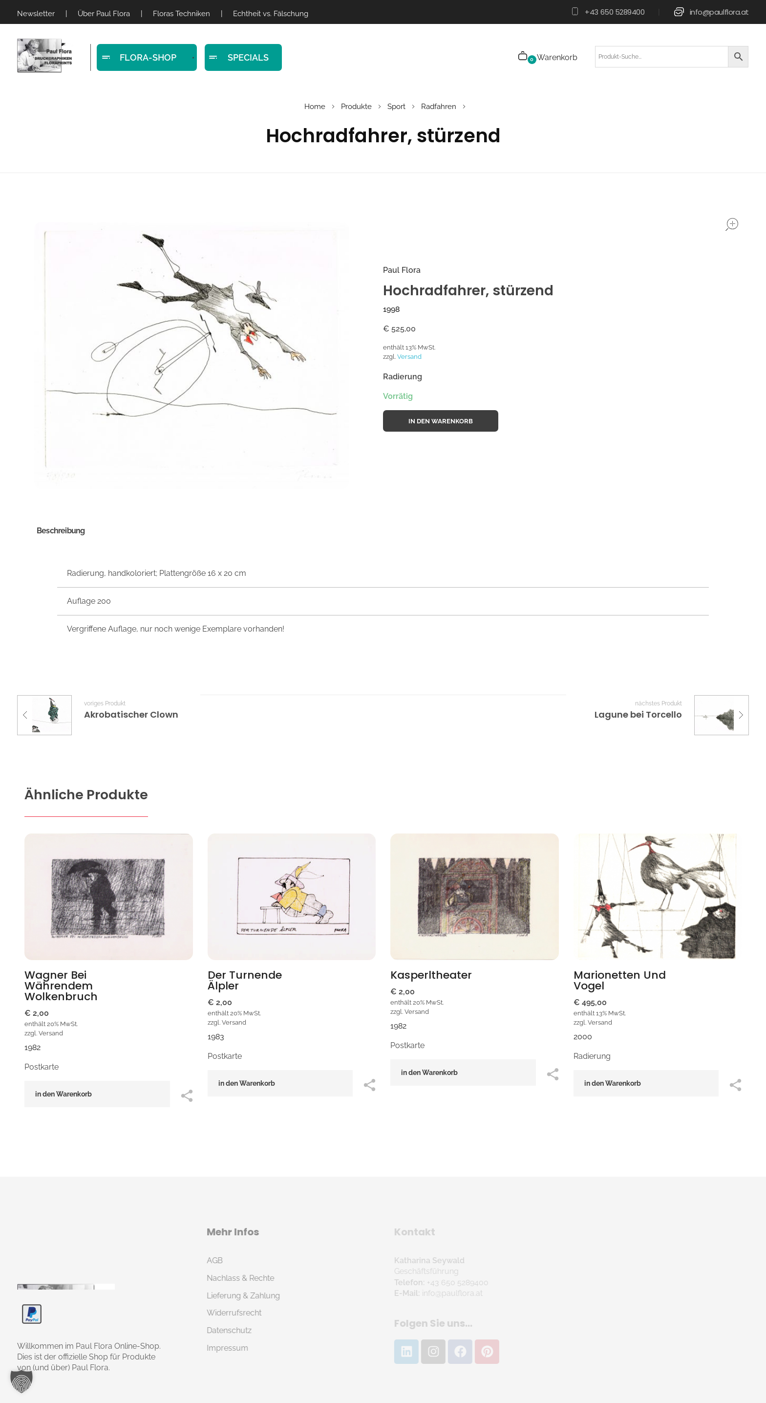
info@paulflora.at (719, 12)
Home (314, 106)
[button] (21, 1381)
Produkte (356, 106)
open (732, 224)
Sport (396, 106)
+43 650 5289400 (614, 12)
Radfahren (438, 106)
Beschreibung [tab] (61, 530)
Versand (409, 356)
